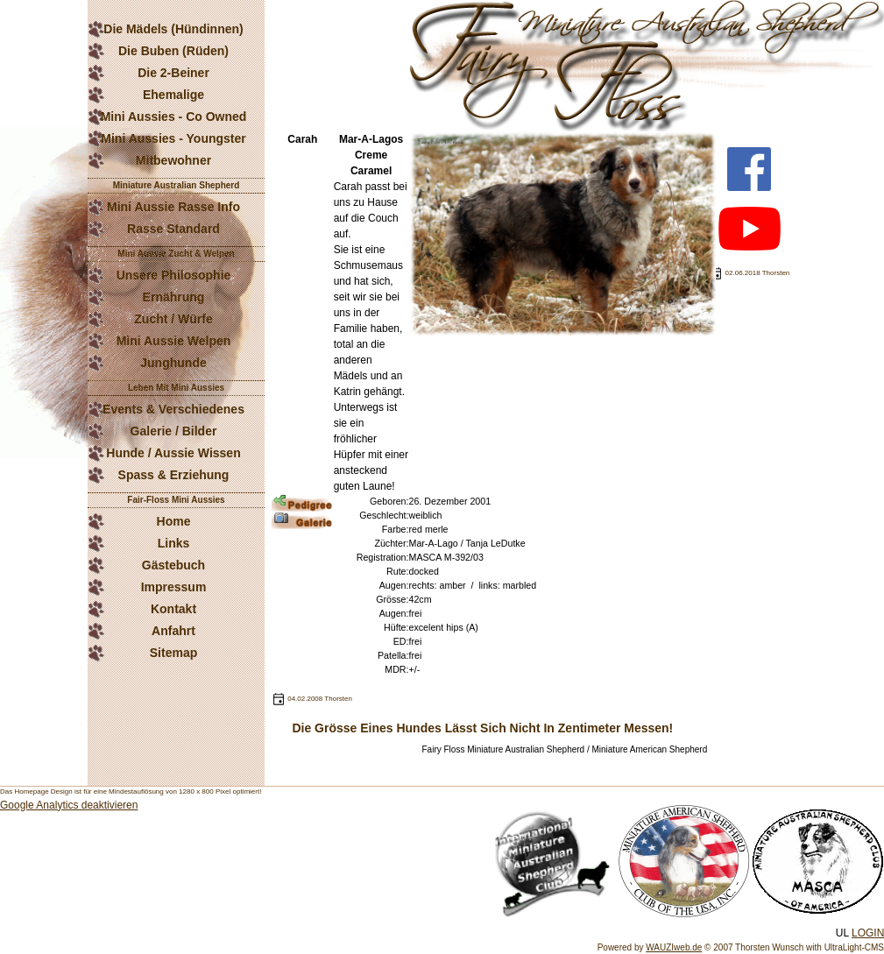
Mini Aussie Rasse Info (173, 207)
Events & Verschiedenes (173, 409)
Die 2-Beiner (173, 73)
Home (174, 521)
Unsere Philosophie (174, 275)
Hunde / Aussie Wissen (173, 453)
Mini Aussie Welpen (174, 341)
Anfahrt (173, 631)
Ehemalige (173, 95)
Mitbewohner (173, 160)
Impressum (174, 587)
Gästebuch (173, 565)
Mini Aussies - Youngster (173, 138)
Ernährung (174, 297)
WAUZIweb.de (674, 947)
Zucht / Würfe (173, 319)
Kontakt (173, 609)
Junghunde (173, 363)
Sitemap (173, 653)
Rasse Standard (173, 229)
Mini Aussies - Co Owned (174, 117)
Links (174, 543)
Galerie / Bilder (174, 431)
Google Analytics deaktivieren (69, 805)
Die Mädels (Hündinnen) (173, 29)
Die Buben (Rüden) (173, 51)
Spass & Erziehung (174, 475)
